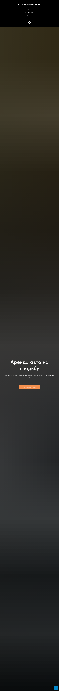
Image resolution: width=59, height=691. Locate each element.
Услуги (29, 10)
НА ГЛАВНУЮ (29, 13)
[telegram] (29, 22)
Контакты (29, 16)
